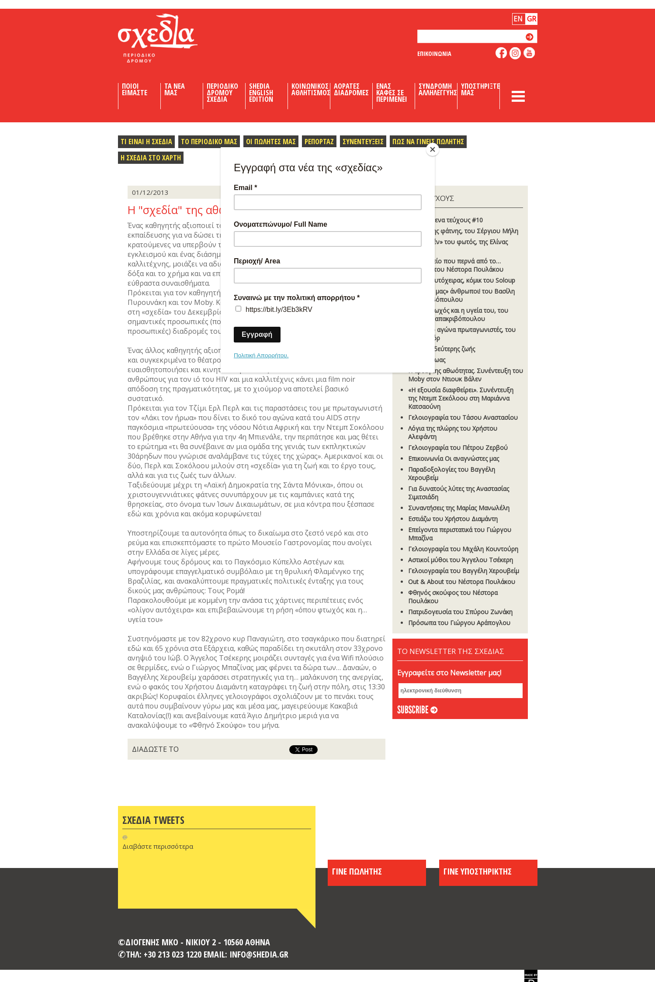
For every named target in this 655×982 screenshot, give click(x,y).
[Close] (432, 149)
